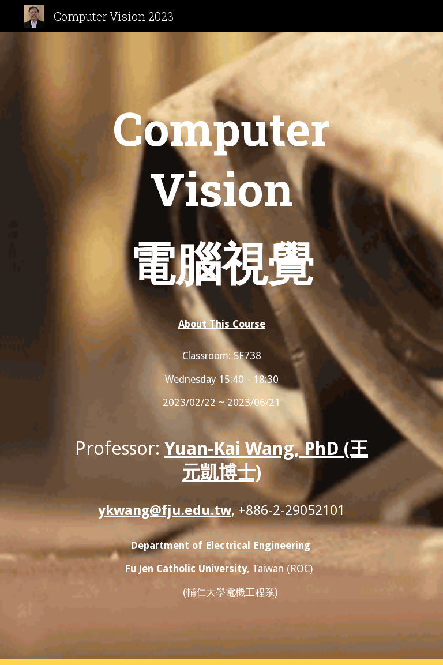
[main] (221, 199)
